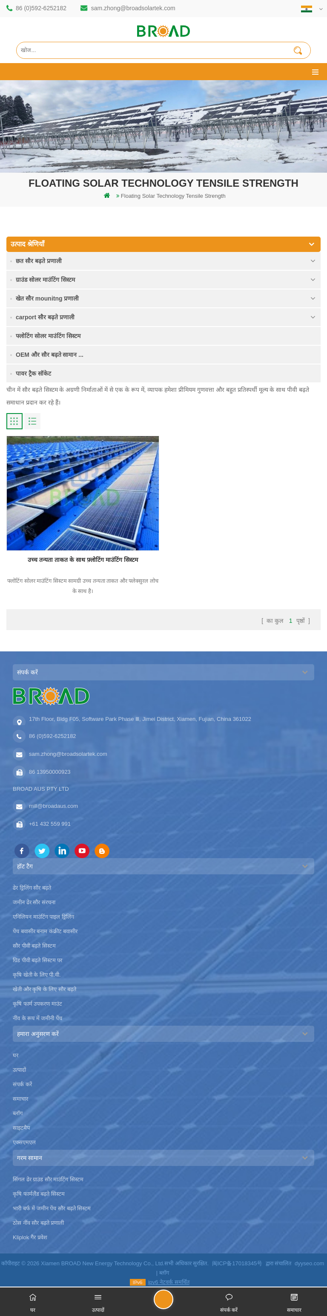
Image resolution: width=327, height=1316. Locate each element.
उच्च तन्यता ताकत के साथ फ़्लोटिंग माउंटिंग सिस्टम (83, 559)
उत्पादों (19, 1070)
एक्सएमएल (24, 1142)
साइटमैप (21, 1128)
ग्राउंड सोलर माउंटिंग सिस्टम (45, 279)
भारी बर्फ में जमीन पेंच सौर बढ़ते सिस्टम (52, 1208)
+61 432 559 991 (50, 824)
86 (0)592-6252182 (41, 8)
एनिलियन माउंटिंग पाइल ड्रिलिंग (43, 917)
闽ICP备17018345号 (237, 1263)
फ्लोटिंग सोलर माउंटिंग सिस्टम (48, 336)
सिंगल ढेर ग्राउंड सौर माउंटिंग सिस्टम (48, 1179)
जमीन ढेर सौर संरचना (34, 902)
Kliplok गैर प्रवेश (30, 1237)
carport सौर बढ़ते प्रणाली (45, 317)
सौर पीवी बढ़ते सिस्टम (34, 946)
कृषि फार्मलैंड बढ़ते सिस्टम (39, 1194)
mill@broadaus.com (53, 806)
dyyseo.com (309, 1263)
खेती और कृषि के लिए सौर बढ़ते (44, 989)
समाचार (20, 1099)
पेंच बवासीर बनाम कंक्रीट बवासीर (45, 931)
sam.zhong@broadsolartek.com (133, 8)
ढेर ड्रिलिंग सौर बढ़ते (32, 888)
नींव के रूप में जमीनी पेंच (37, 1018)
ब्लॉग (18, 1113)
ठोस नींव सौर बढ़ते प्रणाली (38, 1223)
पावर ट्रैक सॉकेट (33, 373)
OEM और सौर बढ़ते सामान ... (49, 354)
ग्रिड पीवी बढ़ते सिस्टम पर (37, 960)
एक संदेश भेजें (172, 1303)
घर (15, 1055)
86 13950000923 (50, 772)
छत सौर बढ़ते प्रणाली (39, 260)
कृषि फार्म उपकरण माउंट (37, 1004)
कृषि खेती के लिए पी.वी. (37, 975)
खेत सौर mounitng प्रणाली (47, 298)
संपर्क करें (22, 1084)
